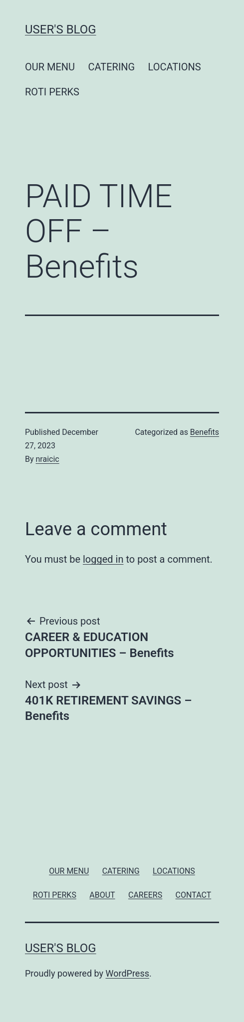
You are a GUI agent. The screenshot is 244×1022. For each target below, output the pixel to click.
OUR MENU (50, 67)
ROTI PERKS (52, 92)
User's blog (60, 29)
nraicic (47, 459)
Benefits (204, 432)
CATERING (111, 67)
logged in (103, 559)
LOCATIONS (174, 67)
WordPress (127, 973)
